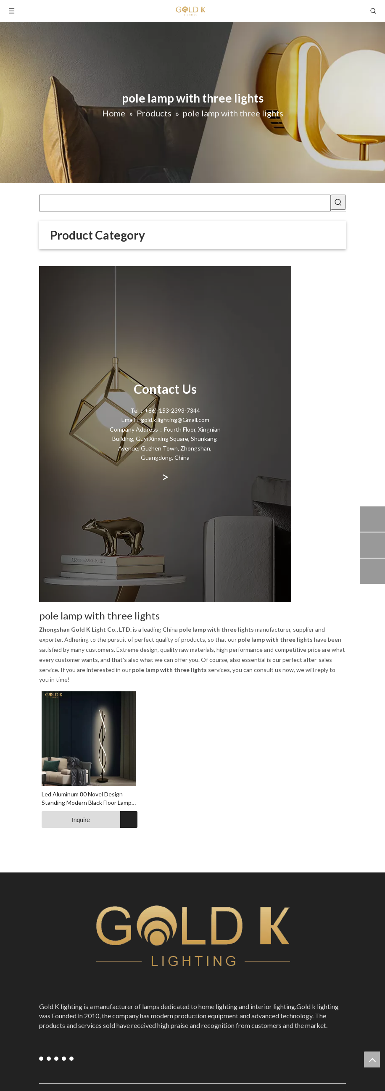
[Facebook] (41, 1058)
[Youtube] (49, 1058)
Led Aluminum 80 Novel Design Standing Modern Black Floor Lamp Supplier (87, 799)
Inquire (66, 819)
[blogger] (71, 1058)
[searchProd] (185, 203)
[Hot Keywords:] (338, 202)
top (372, 1059)
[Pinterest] (64, 1058)
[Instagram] (56, 1058)
